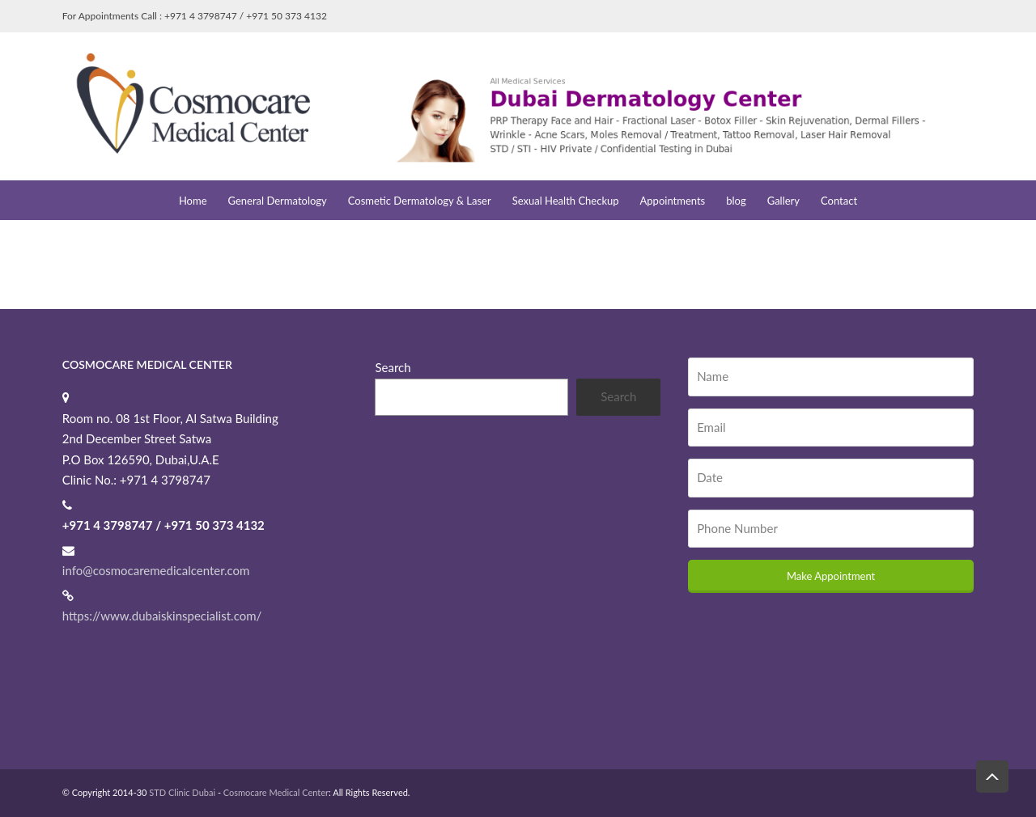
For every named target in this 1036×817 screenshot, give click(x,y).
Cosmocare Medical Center (276, 792)
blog (735, 200)
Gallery (783, 200)
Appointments (673, 200)
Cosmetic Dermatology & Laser (419, 200)
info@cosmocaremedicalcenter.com (156, 570)
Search (392, 367)
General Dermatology (277, 200)
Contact (839, 200)
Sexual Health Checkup (565, 200)
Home (193, 200)
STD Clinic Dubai (182, 792)
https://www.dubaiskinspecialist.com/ (161, 615)
